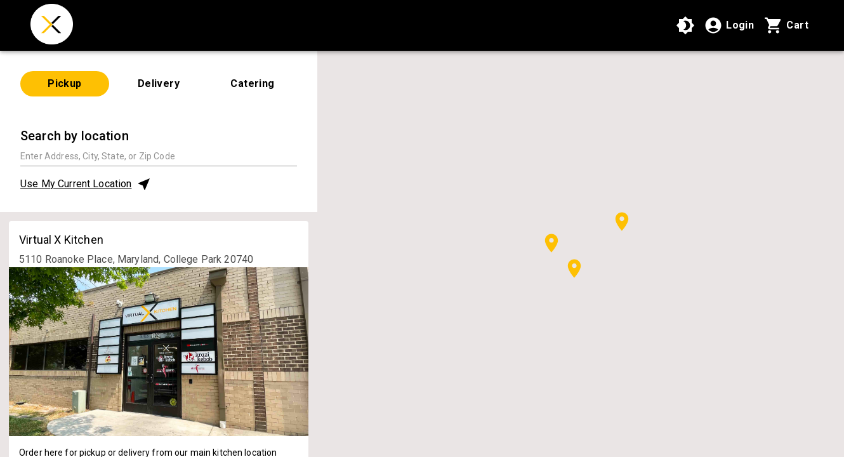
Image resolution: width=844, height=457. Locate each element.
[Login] (729, 25)
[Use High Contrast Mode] (685, 25)
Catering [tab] (252, 83)
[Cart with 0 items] (786, 25)
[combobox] (158, 156)
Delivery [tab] (159, 83)
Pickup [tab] (65, 83)
